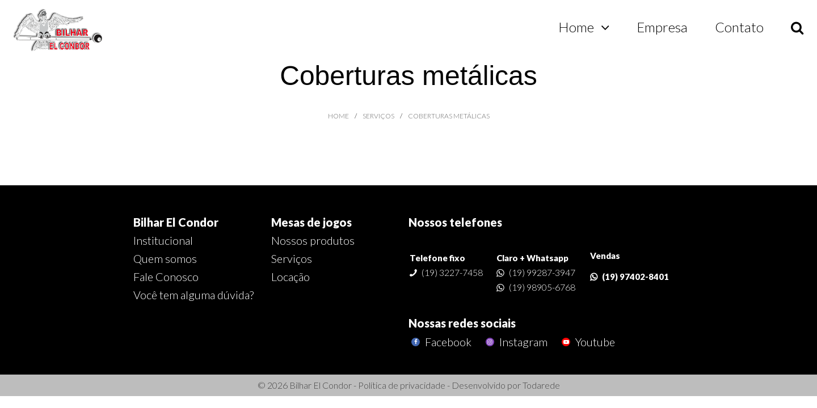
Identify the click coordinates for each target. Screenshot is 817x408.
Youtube (587, 342)
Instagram (515, 342)
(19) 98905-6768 (542, 287)
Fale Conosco (166, 276)
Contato (739, 27)
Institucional (163, 240)
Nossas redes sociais (462, 323)
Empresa (662, 27)
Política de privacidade (401, 385)
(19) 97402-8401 (635, 276)
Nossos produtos (313, 240)
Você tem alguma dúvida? (193, 294)
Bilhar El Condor (175, 222)
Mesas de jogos (311, 222)
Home (576, 27)
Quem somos (165, 258)
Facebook (439, 342)
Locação (290, 276)
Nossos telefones (455, 222)
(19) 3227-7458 (452, 272)
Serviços (291, 258)
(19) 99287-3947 (542, 272)
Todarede (541, 385)
